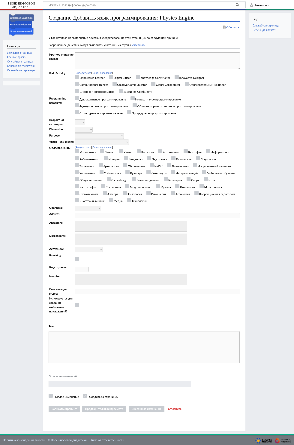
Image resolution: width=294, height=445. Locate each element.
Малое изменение (67, 396)
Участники (138, 45)
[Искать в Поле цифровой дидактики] (144, 5)
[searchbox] (78, 225)
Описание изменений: (63, 376)
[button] (175, 409)
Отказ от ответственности (106, 440)
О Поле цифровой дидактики (67, 440)
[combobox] (131, 226)
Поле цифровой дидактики (21, 5)
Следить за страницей (103, 396)
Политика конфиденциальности (24, 440)
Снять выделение (102, 72)
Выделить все (83, 72)
